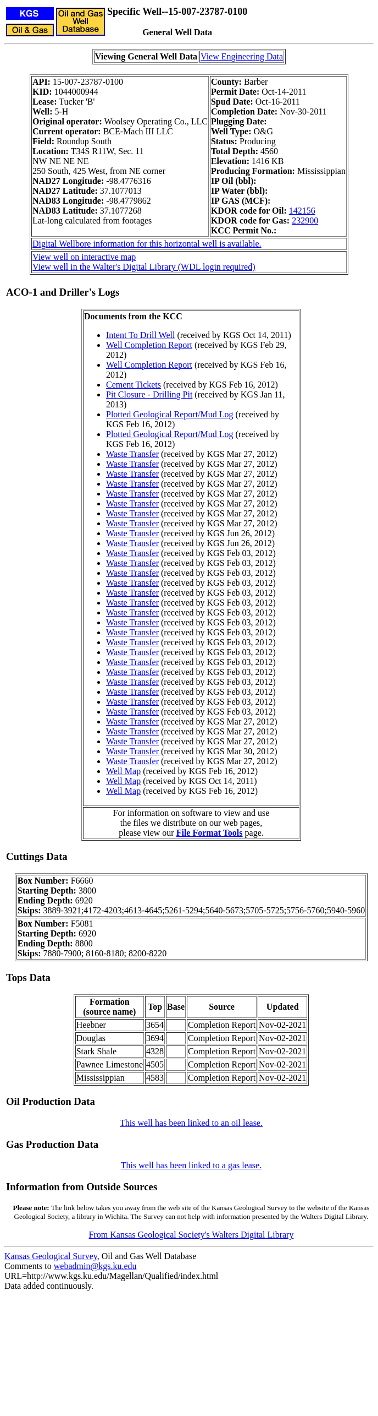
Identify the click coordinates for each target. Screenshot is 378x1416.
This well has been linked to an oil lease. (191, 1123)
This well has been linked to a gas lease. (191, 1165)
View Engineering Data (242, 56)
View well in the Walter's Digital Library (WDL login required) (143, 266)
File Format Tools (209, 832)
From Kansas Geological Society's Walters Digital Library (191, 1234)
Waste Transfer (132, 454)
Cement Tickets (133, 384)
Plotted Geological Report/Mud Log (170, 414)
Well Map (123, 771)
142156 (302, 210)
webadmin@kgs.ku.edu (95, 1266)
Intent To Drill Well (140, 335)
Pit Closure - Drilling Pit (149, 394)
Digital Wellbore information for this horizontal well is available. (147, 243)
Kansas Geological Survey (50, 1256)
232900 (305, 220)
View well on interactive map (84, 257)
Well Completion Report (149, 345)
